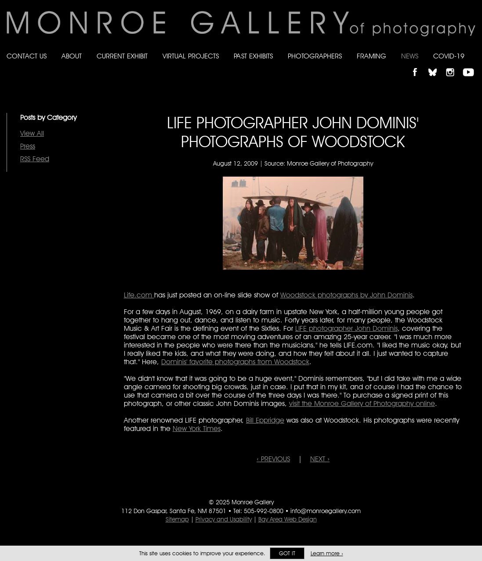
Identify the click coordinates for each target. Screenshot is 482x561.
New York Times (197, 428)
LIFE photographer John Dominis (346, 328)
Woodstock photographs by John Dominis (346, 295)
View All (32, 133)
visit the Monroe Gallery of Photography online (362, 403)
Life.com (139, 295)
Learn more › (327, 553)
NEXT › (320, 459)
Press (27, 146)
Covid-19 (448, 56)
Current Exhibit (122, 56)
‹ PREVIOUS (273, 459)
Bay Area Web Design (287, 519)
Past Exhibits (253, 56)
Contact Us (27, 56)
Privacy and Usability (224, 519)
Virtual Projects (191, 56)
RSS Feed (34, 159)
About (72, 56)
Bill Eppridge (265, 420)
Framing (371, 56)
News (409, 56)
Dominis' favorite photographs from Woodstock (235, 362)
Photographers (315, 56)
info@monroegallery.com (325, 510)
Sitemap (177, 519)
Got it (287, 553)
